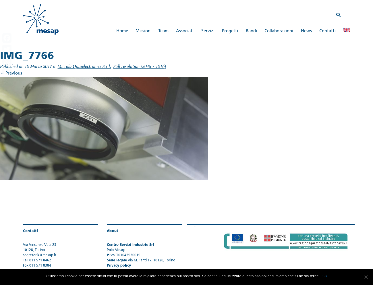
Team (163, 31)
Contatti (327, 31)
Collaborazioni (278, 31)
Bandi (251, 31)
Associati (185, 31)
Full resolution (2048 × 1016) (139, 66)
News (306, 31)
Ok (324, 276)
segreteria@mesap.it (39, 255)
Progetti (230, 31)
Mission (143, 31)
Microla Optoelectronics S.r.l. (84, 66)
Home (122, 31)
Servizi (207, 31)
